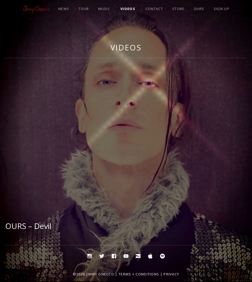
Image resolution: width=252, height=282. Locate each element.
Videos (126, 47)
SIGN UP (221, 8)
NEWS (63, 8)
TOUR (83, 8)
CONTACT (154, 8)
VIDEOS (127, 8)
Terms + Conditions (139, 274)
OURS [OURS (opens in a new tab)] (199, 8)
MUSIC (104, 8)
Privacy (171, 274)
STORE (178, 8)
